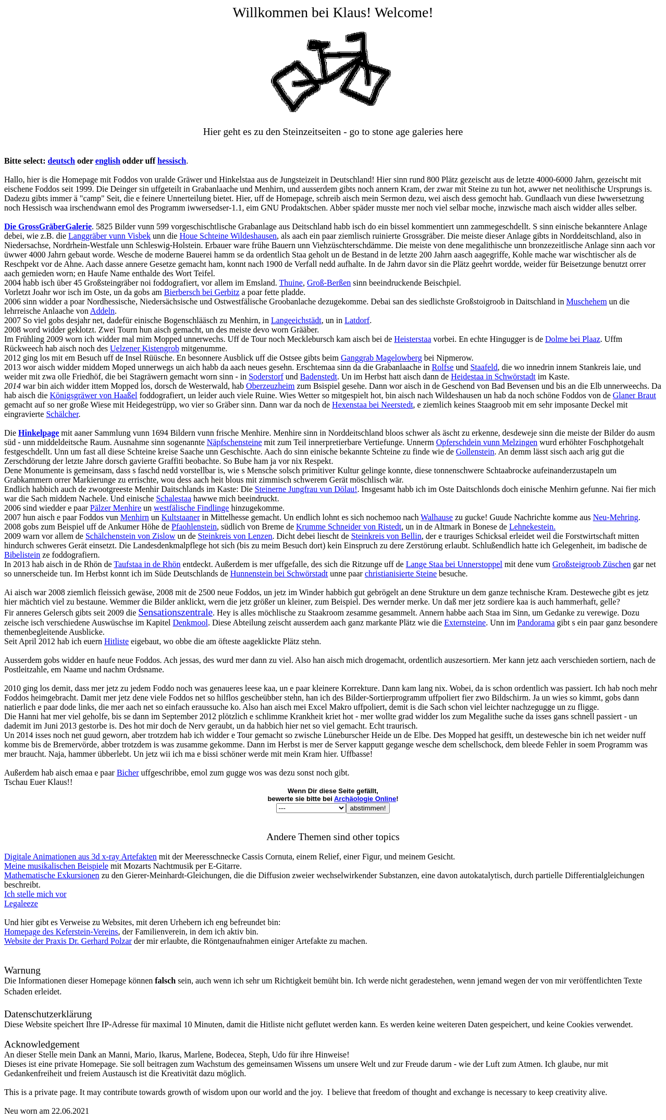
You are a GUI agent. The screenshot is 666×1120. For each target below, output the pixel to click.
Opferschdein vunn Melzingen (487, 442)
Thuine (291, 282)
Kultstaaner (181, 517)
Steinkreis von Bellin (386, 536)
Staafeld (483, 367)
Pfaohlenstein (194, 526)
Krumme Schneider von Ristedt (348, 526)
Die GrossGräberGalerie (48, 226)
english (107, 160)
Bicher (128, 772)
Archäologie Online (365, 799)
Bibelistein (22, 554)
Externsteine (465, 622)
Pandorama (536, 622)
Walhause (437, 517)
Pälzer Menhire (115, 507)
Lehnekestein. (532, 526)
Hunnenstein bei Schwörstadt (279, 573)
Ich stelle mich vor (35, 894)
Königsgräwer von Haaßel (94, 395)
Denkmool (190, 622)
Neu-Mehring (615, 517)
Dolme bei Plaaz (572, 339)
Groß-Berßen (329, 282)
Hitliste (116, 641)
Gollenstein (475, 451)
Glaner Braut (634, 395)
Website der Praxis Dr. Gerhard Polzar (68, 941)
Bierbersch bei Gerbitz (202, 292)
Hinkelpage (38, 432)
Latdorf (356, 320)
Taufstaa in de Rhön (147, 564)
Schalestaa (173, 498)
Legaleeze (21, 903)
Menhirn (134, 517)
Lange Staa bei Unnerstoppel (454, 564)
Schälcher (62, 414)
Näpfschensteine (234, 442)
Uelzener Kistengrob (144, 348)
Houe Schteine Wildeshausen (228, 235)
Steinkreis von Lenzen (235, 536)
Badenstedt (318, 376)
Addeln (102, 310)
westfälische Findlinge (191, 507)
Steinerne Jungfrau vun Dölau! (306, 489)
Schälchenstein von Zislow (130, 536)
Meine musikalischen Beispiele (56, 865)
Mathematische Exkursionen (52, 875)
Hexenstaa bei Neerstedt (372, 404)
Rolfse (443, 367)
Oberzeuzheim (270, 385)
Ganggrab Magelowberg (381, 357)
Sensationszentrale (175, 612)
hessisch (171, 160)
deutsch (61, 160)
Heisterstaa (412, 339)
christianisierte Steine (401, 573)
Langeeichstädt (296, 320)
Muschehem (586, 301)
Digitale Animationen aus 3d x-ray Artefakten (80, 856)
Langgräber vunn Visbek (109, 235)
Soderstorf (266, 376)
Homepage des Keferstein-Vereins (61, 931)
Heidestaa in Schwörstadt (493, 376)
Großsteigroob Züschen (591, 564)
